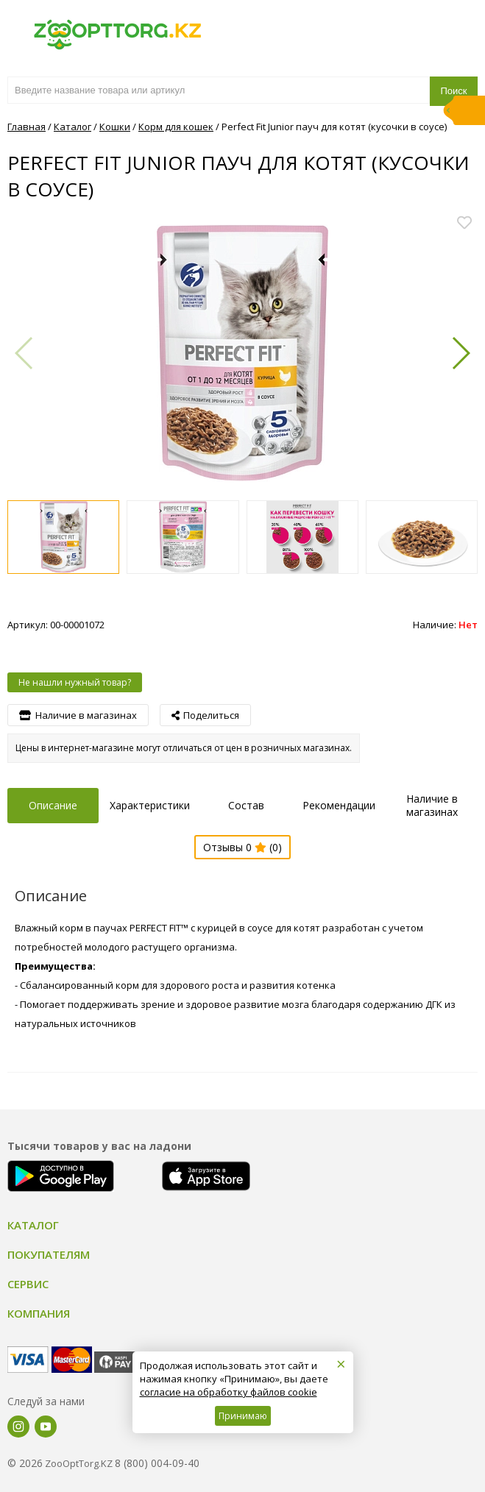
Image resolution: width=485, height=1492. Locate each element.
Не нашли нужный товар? (74, 682)
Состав (246, 805)
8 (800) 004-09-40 (157, 1463)
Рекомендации (338, 805)
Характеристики (150, 805)
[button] (460, 353)
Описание (53, 805)
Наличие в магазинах (432, 805)
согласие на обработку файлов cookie (228, 1392)
